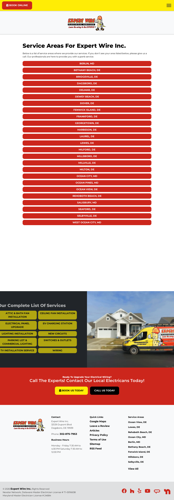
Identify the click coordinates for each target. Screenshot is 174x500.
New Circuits (53, 333)
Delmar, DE (87, 90)
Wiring (53, 350)
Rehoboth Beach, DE (87, 195)
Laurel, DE (87, 136)
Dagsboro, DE (87, 83)
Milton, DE (87, 169)
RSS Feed (96, 448)
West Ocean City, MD (87, 222)
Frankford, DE (86, 116)
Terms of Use (98, 439)
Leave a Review (100, 426)
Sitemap (95, 444)
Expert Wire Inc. (21, 488)
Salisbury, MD (87, 202)
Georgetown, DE (87, 123)
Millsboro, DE (87, 156)
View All (133, 468)
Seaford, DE (86, 209)
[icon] (124, 491)
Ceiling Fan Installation (52, 313)
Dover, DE (87, 103)
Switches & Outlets (53, 340)
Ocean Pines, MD (87, 182)
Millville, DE (87, 162)
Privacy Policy (99, 435)
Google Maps (98, 421)
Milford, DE (87, 149)
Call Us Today (104, 390)
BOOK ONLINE (17, 5)
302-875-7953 (68, 433)
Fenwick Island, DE (86, 109)
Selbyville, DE (87, 215)
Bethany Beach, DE (87, 70)
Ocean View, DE (87, 189)
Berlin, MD (87, 63)
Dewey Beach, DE (87, 96)
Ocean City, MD (87, 176)
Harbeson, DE (87, 129)
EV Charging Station (52, 323)
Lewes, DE (87, 142)
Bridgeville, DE (87, 76)
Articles (94, 430)
